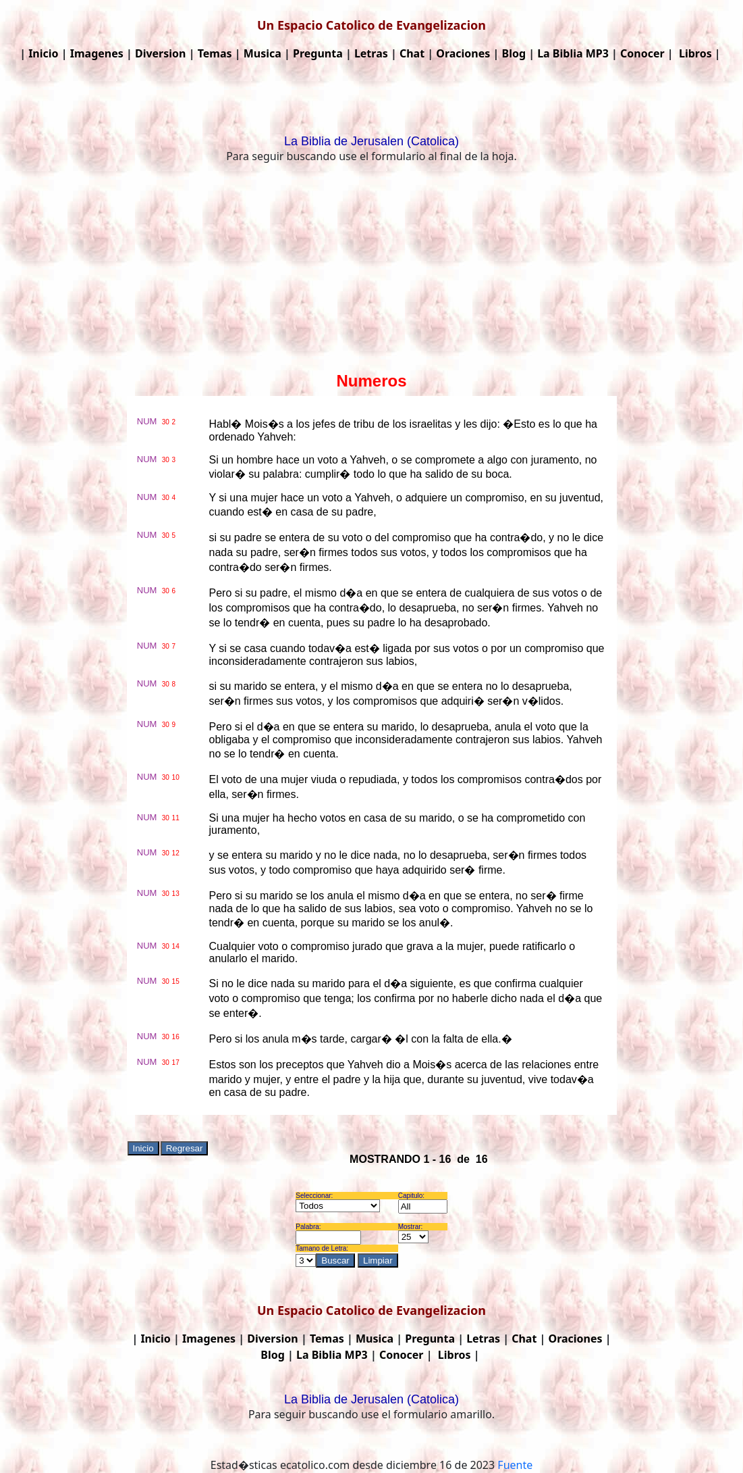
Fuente (514, 1464)
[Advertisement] (371, 270)
